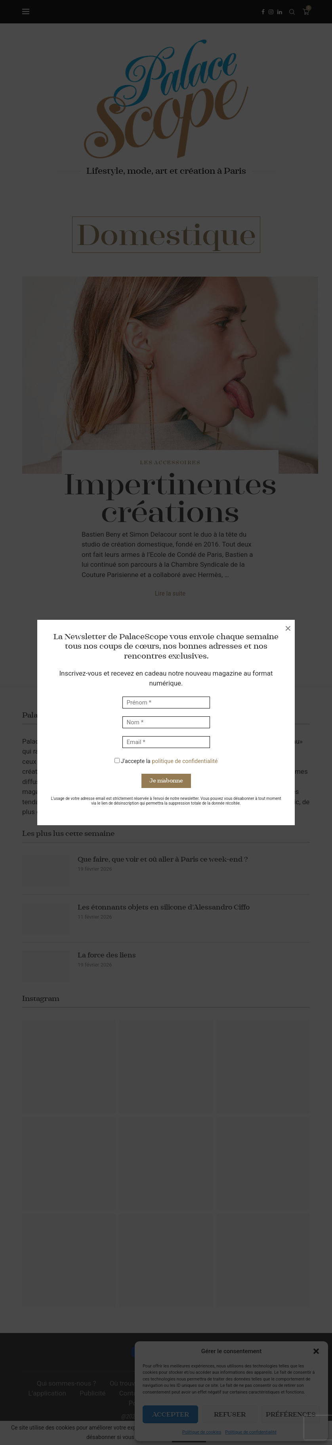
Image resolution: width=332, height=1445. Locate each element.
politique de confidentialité (185, 761)
